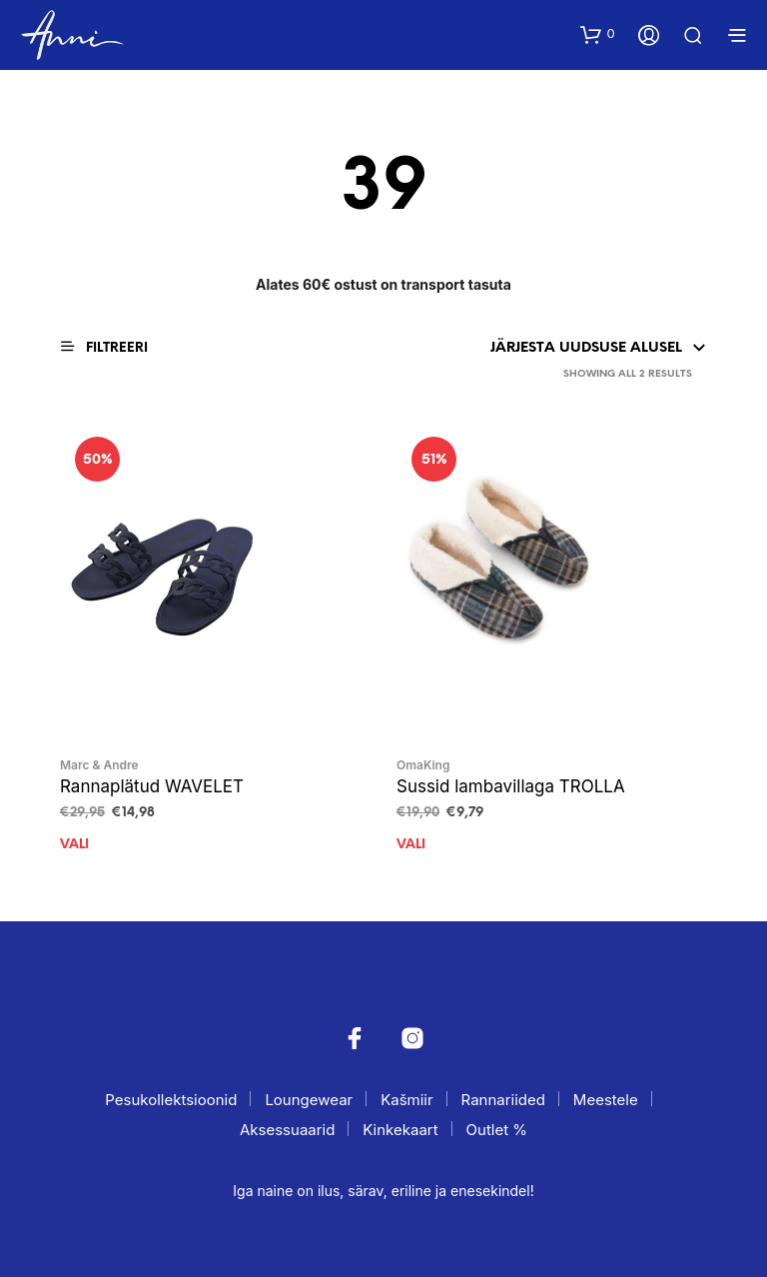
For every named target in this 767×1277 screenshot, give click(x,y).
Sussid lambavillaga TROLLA (510, 786)
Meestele (605, 1099)
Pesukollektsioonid (171, 1099)
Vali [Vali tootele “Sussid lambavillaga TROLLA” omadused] (410, 844)
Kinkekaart (400, 1129)
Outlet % (496, 1129)
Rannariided (503, 1099)
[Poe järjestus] (510, 349)
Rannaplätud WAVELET (152, 786)
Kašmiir (406, 1099)
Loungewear (309, 1099)
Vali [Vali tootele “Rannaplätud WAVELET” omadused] (74, 844)
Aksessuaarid (287, 1129)
